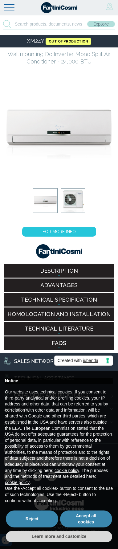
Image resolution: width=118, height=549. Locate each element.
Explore (101, 24)
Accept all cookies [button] (86, 518)
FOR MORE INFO (59, 231)
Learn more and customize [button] (59, 536)
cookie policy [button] (67, 470)
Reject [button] (32, 518)
